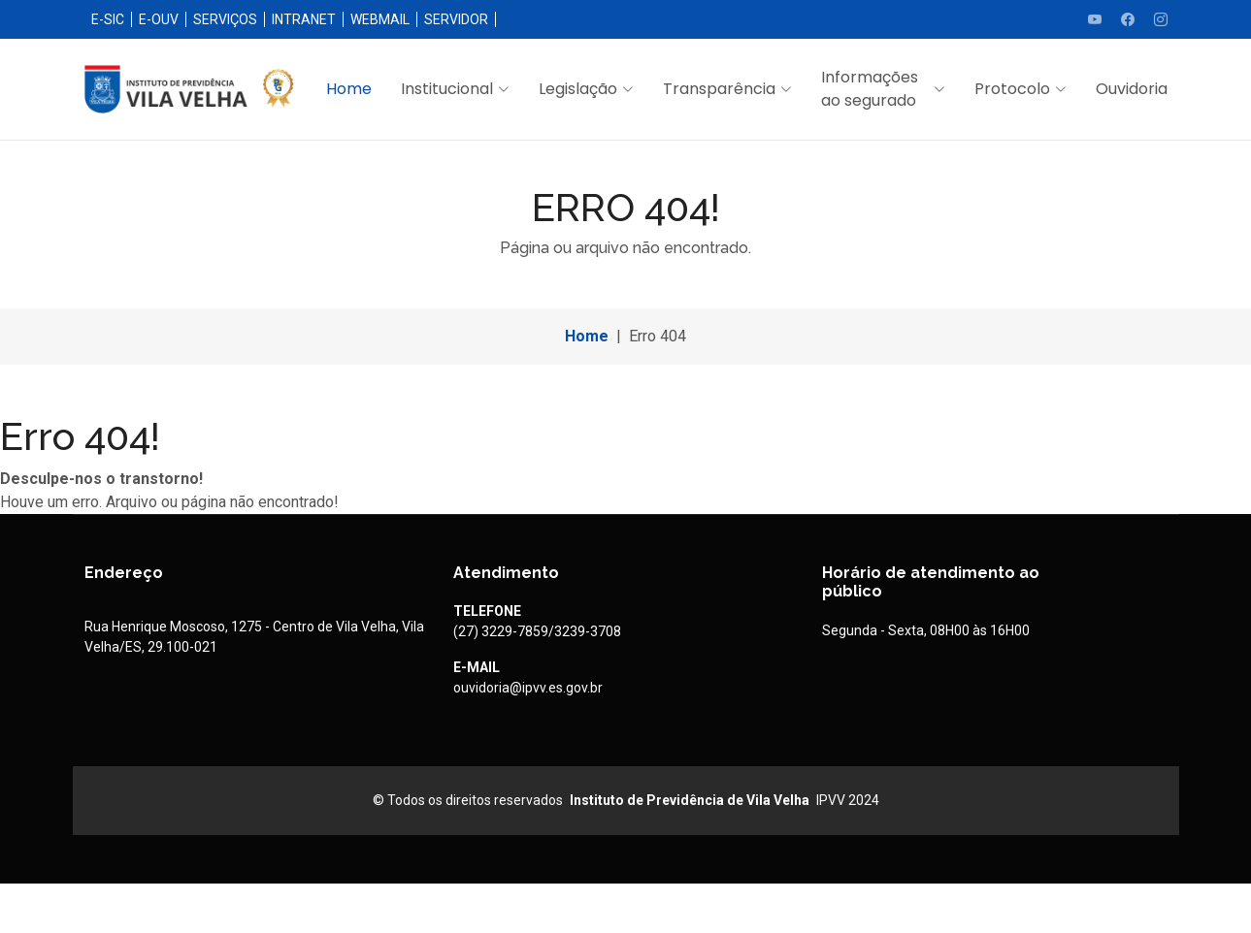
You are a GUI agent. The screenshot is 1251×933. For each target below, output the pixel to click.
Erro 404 (657, 336)
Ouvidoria (1132, 89)
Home (349, 89)
